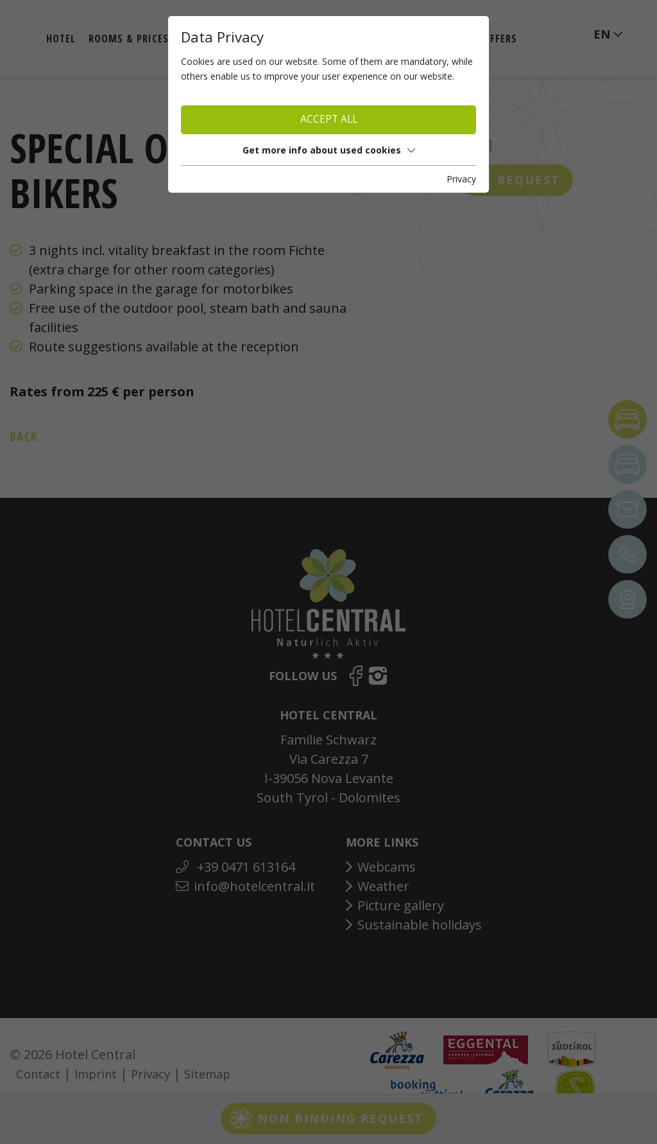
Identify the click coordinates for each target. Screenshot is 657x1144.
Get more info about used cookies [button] (329, 150)
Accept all (328, 119)
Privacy (461, 179)
